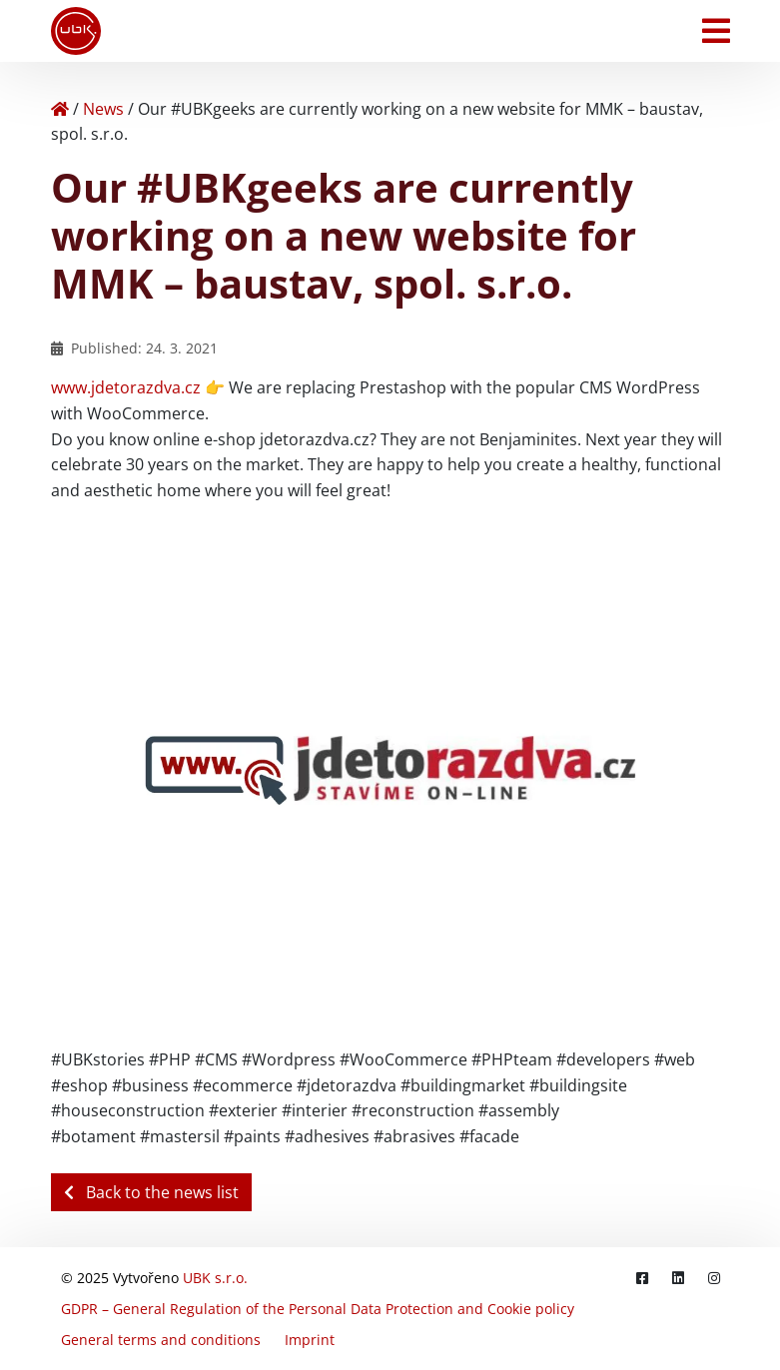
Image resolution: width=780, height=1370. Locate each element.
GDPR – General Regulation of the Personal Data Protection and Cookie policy (317, 1308)
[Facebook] (642, 1277)
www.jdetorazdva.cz (126, 387)
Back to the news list (151, 1192)
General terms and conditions (161, 1339)
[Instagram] (714, 1277)
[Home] (60, 109)
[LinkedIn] (678, 1277)
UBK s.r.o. (215, 1277)
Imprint (310, 1339)
